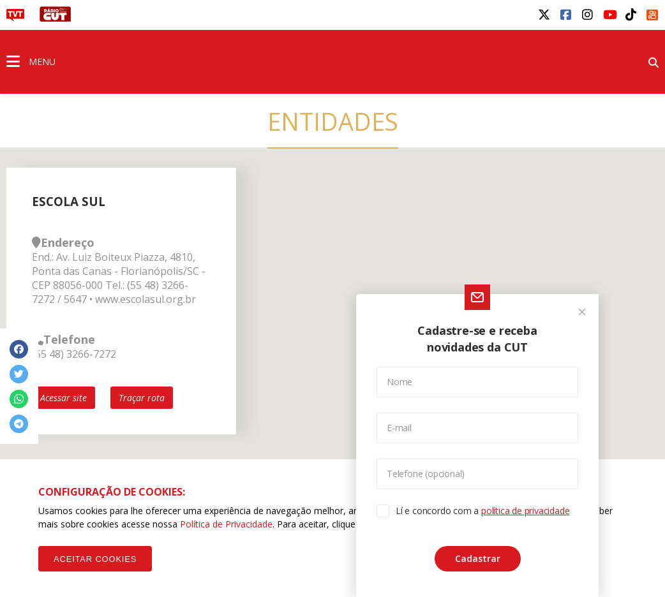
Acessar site (63, 398)
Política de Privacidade (226, 524)
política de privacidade (525, 511)
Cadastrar (477, 558)
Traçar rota (142, 398)
